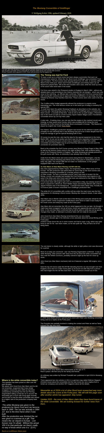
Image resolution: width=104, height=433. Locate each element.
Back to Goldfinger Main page (14, 431)
